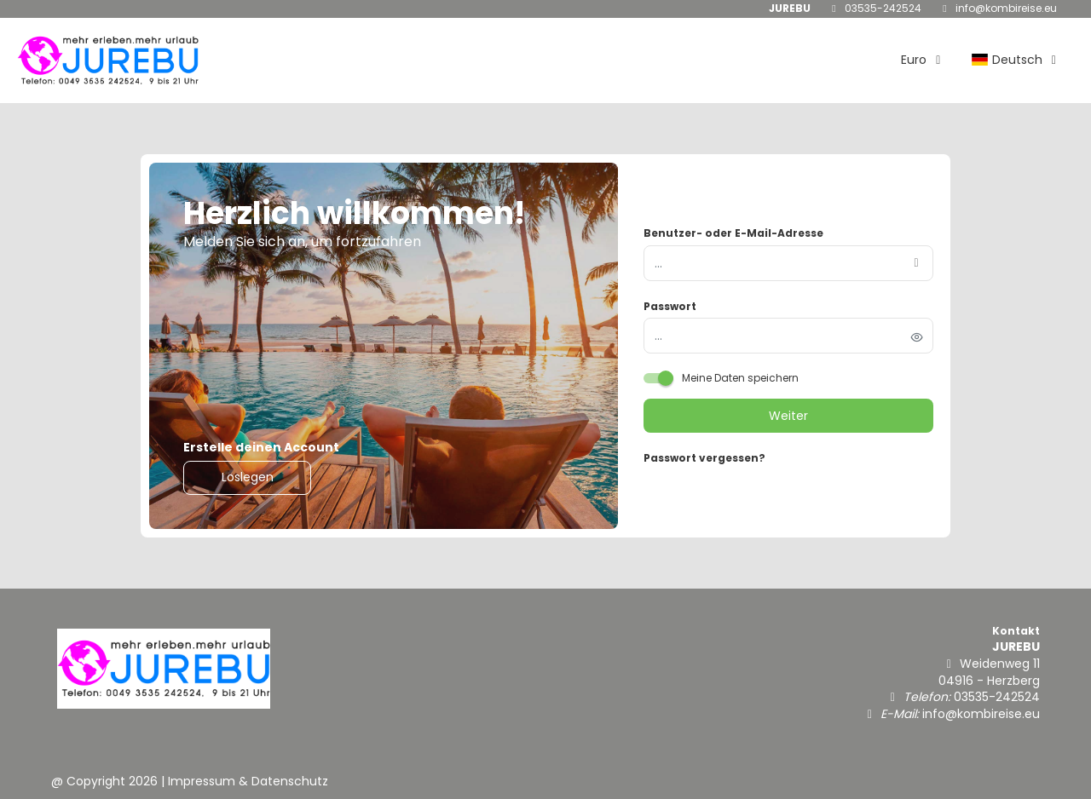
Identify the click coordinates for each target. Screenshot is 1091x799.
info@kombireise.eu (1006, 8)
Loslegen (248, 477)
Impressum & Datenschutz (248, 781)
